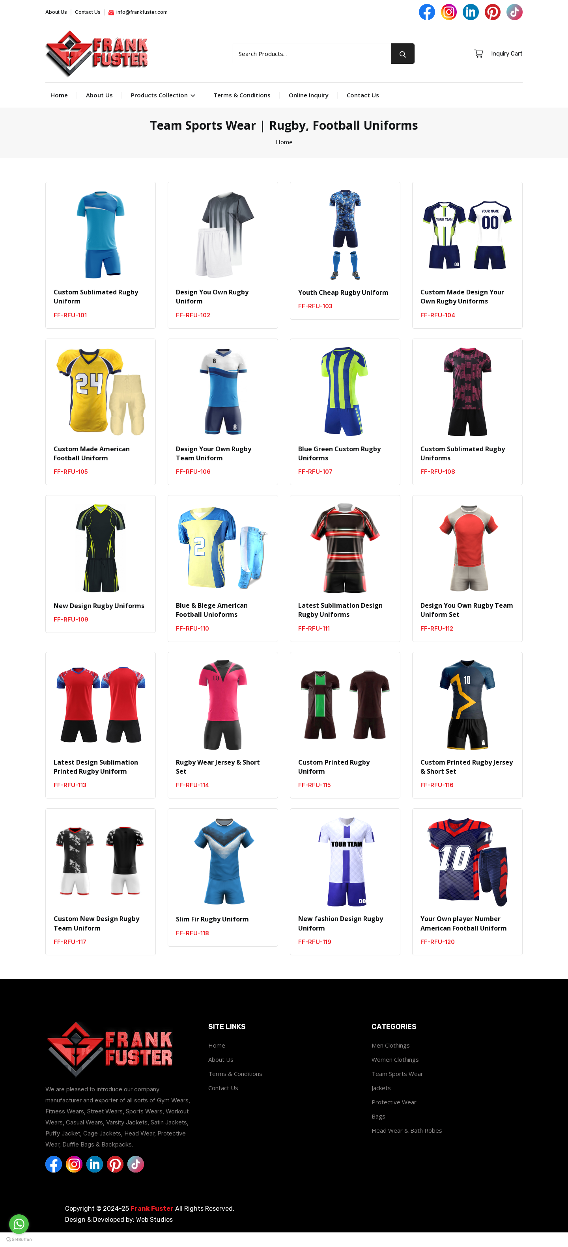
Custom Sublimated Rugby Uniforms (462, 466)
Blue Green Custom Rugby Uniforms (339, 466)
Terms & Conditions (242, 107)
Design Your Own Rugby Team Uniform (213, 466)
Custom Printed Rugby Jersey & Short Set (466, 781)
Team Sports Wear (397, 1088)
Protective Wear (394, 1116)
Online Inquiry (309, 107)
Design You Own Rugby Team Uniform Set (466, 623)
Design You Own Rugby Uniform (212, 309)
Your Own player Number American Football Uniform (463, 938)
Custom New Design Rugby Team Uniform (96, 938)
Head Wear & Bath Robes (407, 1145)
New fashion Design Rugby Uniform (340, 938)
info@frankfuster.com (138, 12)
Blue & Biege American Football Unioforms (212, 623)
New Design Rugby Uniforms (99, 618)
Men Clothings (391, 1060)
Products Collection (163, 107)
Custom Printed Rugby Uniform (334, 781)
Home (59, 107)
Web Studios (154, 1234)
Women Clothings (395, 1074)
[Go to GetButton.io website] (19, 1239)
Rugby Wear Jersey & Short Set (218, 781)
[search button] (403, 60)
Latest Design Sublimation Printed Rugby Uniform (96, 781)
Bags (378, 1131)
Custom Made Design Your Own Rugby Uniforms (462, 309)
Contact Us (88, 12)
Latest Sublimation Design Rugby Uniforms (340, 623)
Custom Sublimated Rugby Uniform (96, 309)
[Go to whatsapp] (19, 1224)
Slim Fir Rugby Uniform (212, 933)
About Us (56, 12)
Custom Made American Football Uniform (92, 466)
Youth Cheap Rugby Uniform (343, 304)
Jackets (381, 1102)
